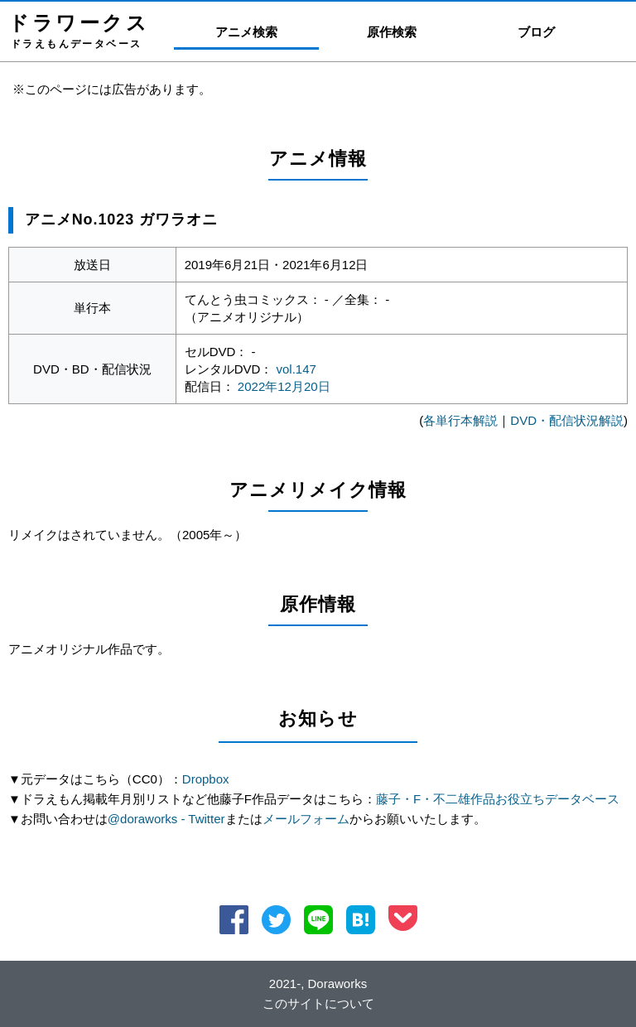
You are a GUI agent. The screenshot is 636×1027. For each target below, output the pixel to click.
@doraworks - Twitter (166, 819)
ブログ (536, 32)
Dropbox (205, 779)
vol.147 (296, 369)
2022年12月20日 (284, 386)
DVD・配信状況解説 (567, 420)
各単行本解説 (460, 420)
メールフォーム (306, 819)
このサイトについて (318, 1003)
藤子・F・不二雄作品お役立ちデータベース (497, 799)
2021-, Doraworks (318, 983)
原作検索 (392, 32)
